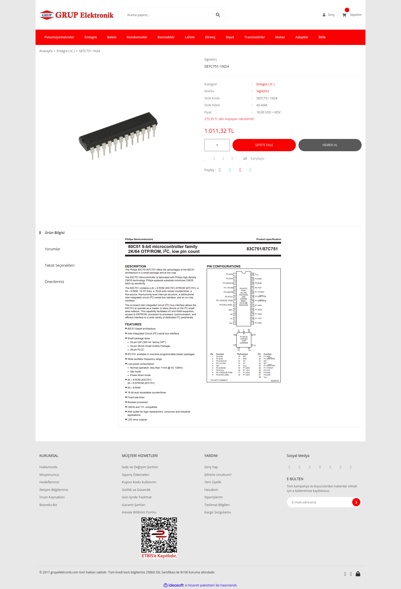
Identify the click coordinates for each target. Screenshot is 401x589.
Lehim (190, 37)
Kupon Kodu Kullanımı (139, 482)
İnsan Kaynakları (52, 497)
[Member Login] (329, 14)
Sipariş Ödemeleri (135, 474)
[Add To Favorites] (206, 159)
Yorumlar (52, 248)
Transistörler (254, 37)
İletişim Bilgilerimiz (53, 489)
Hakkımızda (48, 467)
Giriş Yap (211, 467)
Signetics (210, 59)
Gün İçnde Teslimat (136, 497)
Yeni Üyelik (212, 482)
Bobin (111, 37)
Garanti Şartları (133, 504)
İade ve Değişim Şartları (140, 467)
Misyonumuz (49, 474)
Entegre (91, 37)
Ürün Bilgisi (54, 232)
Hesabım (211, 489)
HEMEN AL (330, 145)
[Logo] (76, 14)
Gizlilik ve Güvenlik (136, 489)
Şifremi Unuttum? (217, 474)
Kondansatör (137, 37)
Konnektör (166, 37)
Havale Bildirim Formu (139, 512)
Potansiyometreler (59, 37)
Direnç (210, 37)
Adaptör (301, 37)
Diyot (230, 37)
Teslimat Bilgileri (217, 504)
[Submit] (356, 502)
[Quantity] (217, 145)
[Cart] (352, 14)
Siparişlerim (213, 497)
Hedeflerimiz (49, 482)
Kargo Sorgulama (217, 512)
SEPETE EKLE (264, 145)
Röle (322, 37)
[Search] (173, 15)
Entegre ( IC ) (266, 84)
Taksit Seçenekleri (59, 265)
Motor (280, 37)
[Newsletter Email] (324, 502)
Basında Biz (48, 504)
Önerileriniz (54, 281)
